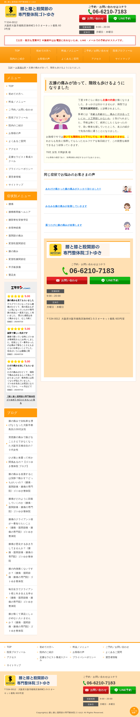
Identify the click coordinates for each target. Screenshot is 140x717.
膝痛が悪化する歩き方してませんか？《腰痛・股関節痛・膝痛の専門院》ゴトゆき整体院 (21, 552)
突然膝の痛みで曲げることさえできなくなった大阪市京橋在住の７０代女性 (21, 443)
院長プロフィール (122, 50)
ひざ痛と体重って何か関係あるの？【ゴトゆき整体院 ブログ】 (21, 461)
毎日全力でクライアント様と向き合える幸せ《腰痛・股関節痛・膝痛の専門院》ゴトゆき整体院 (21, 597)
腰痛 (11, 204)
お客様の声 (44, 58)
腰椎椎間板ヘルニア (20, 212)
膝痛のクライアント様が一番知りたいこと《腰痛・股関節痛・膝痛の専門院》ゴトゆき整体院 (21, 527)
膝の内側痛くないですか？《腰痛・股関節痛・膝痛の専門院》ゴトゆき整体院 (21, 575)
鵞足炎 (12, 275)
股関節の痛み (16, 235)
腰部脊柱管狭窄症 (18, 220)
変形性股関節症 (17, 243)
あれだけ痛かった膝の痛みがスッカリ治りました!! (73, 189)
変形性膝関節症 (17, 259)
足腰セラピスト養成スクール (21, 159)
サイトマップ (122, 58)
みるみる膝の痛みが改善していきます (66, 206)
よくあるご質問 (70, 58)
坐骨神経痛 (15, 227)
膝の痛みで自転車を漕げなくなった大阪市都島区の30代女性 (21, 425)
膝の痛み (13, 251)
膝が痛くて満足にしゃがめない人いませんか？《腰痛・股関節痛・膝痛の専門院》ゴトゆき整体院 (21, 622)
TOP (17, 50)
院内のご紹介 (17, 58)
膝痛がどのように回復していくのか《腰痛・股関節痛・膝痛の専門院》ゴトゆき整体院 (21, 505)
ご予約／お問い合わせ (96, 50)
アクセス (96, 58)
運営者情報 (15, 177)
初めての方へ (43, 50)
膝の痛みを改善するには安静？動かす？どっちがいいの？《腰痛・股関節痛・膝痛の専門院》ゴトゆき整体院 (21, 482)
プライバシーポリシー (21, 169)
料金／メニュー (70, 50)
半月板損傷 (15, 267)
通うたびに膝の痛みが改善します (63, 225)
